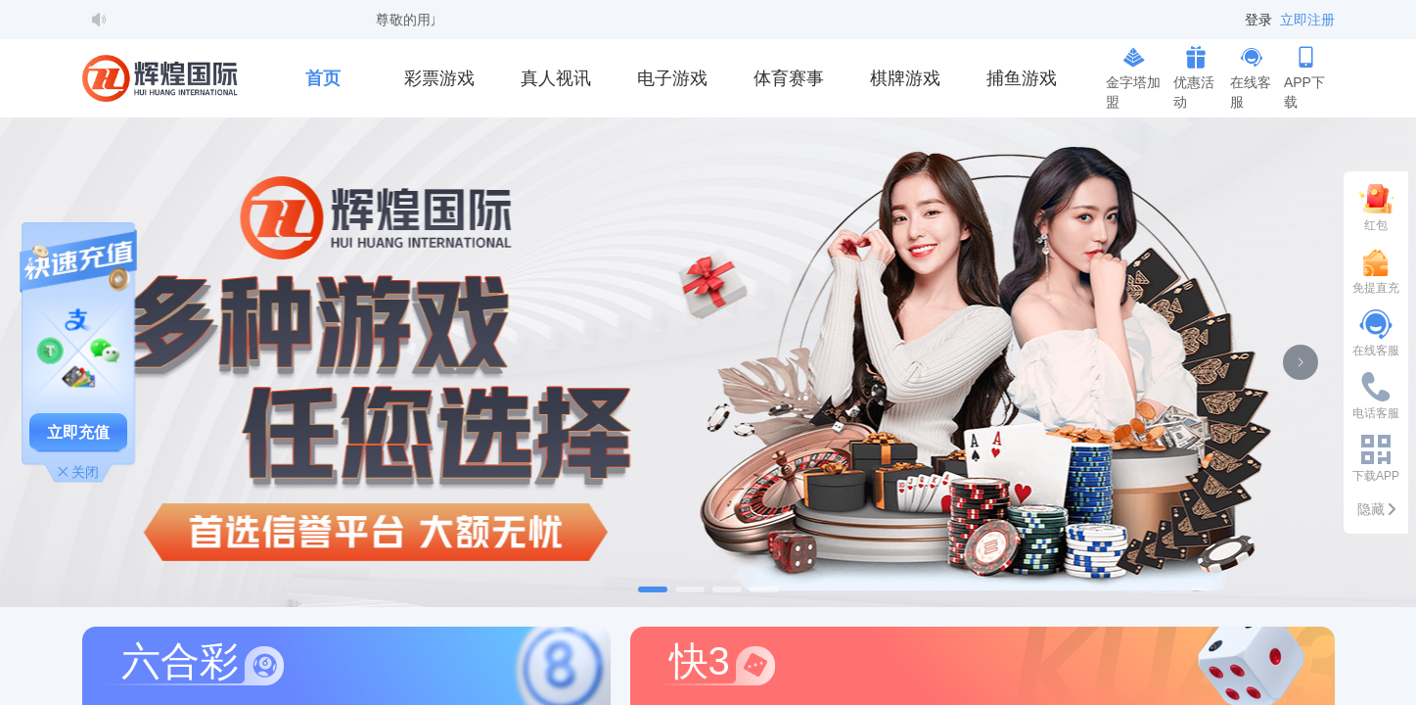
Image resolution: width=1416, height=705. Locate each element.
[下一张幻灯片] (1300, 362)
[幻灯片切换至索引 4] (764, 589)
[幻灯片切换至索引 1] (652, 589)
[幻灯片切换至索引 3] (727, 589)
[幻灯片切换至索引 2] (690, 589)
